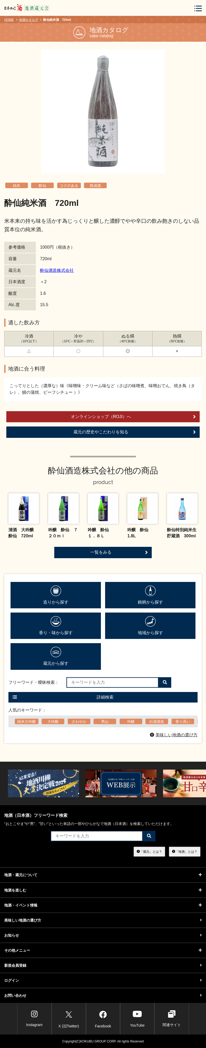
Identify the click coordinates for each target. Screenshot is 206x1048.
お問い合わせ (103, 995)
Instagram (34, 1018)
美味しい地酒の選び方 (174, 735)
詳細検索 (63, 697)
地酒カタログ (28, 20)
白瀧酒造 (156, 721)
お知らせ (103, 935)
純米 (16, 185)
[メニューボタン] (198, 8)
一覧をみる (119, 552)
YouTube (137, 1018)
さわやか (79, 721)
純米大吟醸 (26, 721)
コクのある (69, 185)
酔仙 (42, 185)
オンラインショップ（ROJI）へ (133, 416)
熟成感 (95, 185)
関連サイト (172, 1018)
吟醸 (131, 721)
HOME (9, 20)
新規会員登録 (103, 965)
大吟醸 (52, 721)
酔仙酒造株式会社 (57, 270)
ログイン (103, 980)
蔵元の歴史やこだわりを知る (134, 432)
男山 (105, 721)
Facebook (103, 1018)
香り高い (182, 721)
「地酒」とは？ (184, 851)
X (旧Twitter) (68, 1018)
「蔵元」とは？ (149, 851)
